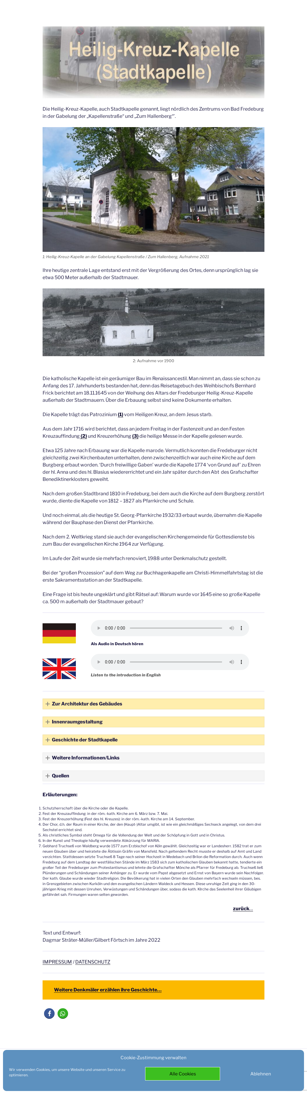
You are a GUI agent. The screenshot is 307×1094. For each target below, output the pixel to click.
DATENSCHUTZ (92, 962)
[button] (153, 704)
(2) (83, 436)
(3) (135, 436)
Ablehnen (260, 1074)
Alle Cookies (182, 1074)
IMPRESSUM (57, 962)
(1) (120, 414)
